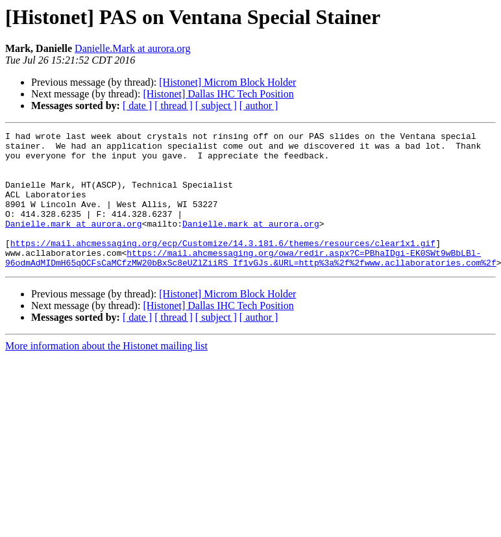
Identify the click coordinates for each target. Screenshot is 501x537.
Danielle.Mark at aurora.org (132, 48)
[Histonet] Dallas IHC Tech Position (218, 93)
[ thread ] (173, 105)
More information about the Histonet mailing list (106, 373)
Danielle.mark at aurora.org (73, 243)
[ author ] (258, 105)
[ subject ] (216, 105)
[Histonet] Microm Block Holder (227, 82)
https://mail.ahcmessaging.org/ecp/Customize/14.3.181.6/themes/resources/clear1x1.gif (222, 266)
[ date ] (137, 105)
